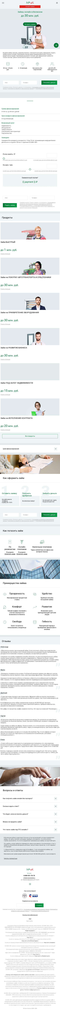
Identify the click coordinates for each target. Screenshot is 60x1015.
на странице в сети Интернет (33, 969)
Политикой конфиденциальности (45, 88)
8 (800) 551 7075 (7, 502)
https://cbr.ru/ (30, 937)
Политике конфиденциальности (32, 989)
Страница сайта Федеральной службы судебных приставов (20, 974)
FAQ (30, 919)
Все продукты (30, 436)
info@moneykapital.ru (29, 878)
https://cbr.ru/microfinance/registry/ (30, 941)
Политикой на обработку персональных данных (20, 88)
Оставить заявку (30, 24)
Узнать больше (5, 254)
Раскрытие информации (30, 915)
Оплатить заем (10, 554)
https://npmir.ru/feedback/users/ (42, 956)
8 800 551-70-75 (29, 875)
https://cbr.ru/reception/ (49, 942)
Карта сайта (29, 921)
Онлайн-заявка (30, 6)
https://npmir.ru (36, 954)
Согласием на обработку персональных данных (37, 203)
